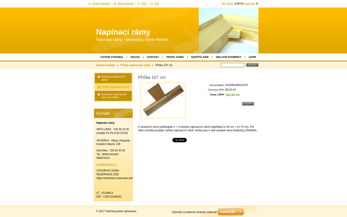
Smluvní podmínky (228, 57)
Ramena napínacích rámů (113, 78)
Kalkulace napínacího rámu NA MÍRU (114, 96)
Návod (135, 57)
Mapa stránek (126, 3)
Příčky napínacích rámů (135, 65)
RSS (144, 3)
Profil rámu (175, 57)
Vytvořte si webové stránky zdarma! (194, 212)
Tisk (156, 3)
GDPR (252, 57)
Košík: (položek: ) (242, 3)
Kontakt (153, 57)
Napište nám (199, 57)
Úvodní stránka (111, 57)
